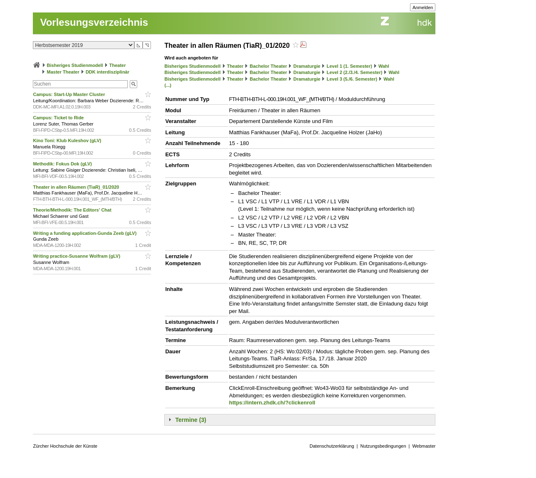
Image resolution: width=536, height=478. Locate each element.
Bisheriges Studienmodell (75, 65)
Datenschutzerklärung (332, 446)
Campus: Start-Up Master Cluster (69, 94)
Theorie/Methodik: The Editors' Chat (72, 209)
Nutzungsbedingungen (383, 446)
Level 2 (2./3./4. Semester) (354, 72)
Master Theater (63, 71)
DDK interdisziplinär (107, 71)
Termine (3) (190, 419)
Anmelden (422, 7)
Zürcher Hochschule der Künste (65, 446)
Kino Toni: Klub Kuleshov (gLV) (67, 140)
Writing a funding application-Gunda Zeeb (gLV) (85, 233)
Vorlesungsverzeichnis (94, 22)
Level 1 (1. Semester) (349, 66)
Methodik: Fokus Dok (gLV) (63, 163)
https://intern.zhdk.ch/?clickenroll (272, 402)
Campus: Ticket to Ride (59, 117)
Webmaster (423, 446)
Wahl (383, 66)
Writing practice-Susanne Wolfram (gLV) (77, 256)
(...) (167, 85)
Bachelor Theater (268, 66)
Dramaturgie (307, 66)
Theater (117, 65)
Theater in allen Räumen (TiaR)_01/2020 (76, 187)
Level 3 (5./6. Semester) (351, 78)
